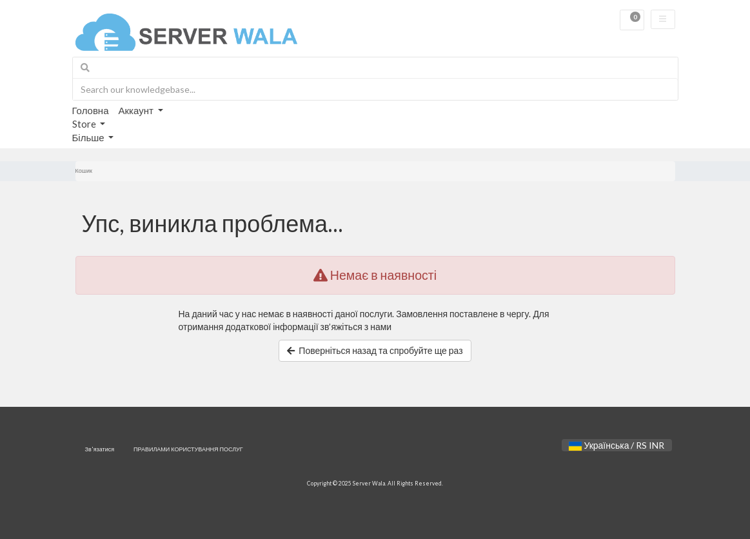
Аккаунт (137, 110)
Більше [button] (89, 137)
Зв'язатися (100, 449)
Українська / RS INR (616, 445)
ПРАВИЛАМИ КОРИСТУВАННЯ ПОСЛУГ (188, 449)
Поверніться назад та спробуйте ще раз (374, 350)
